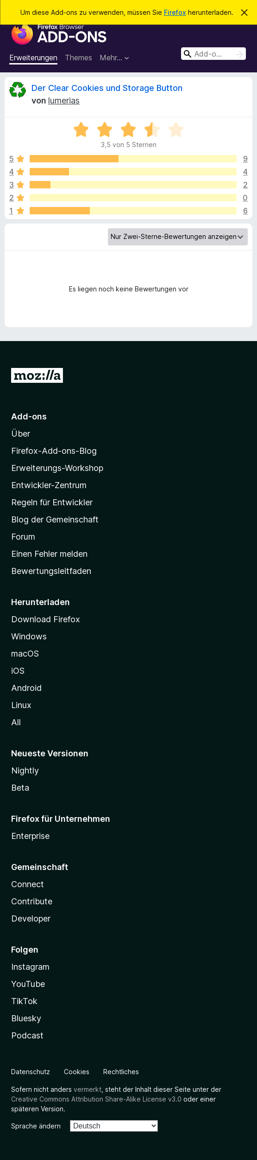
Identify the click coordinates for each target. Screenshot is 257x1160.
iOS (18, 671)
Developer (30, 918)
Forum (23, 536)
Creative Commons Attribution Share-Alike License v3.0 (96, 1099)
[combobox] (213, 53)
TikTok (24, 1001)
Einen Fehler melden (49, 554)
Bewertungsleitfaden (51, 571)
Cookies (76, 1072)
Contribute (31, 901)
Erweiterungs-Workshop (57, 468)
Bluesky (26, 1018)
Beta (20, 788)
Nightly (25, 770)
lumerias (64, 100)
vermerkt (87, 1089)
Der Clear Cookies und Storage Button (106, 88)
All (16, 722)
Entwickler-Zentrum (49, 485)
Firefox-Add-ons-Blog (54, 451)
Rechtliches (121, 1072)
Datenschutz (30, 1072)
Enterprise (30, 836)
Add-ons (29, 416)
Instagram (30, 967)
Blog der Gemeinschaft (55, 519)
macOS (25, 653)
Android (26, 688)
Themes (78, 57)
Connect (27, 884)
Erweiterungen (33, 57)
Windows (29, 636)
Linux (21, 705)
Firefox (175, 12)
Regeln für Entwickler (52, 502)
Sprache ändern (36, 1126)
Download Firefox (45, 619)
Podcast (27, 1035)
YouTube (28, 984)
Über (20, 433)
